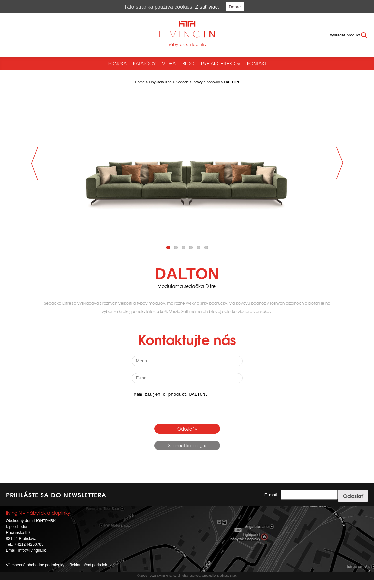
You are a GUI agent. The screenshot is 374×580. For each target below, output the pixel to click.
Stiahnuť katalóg (185, 445)
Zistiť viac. (207, 7)
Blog (188, 63)
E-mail (270, 494)
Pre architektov (221, 63)
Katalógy (144, 63)
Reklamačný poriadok (88, 565)
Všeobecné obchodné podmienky (35, 565)
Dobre (235, 6)
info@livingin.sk (32, 550)
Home (140, 82)
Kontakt (256, 63)
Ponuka (117, 63)
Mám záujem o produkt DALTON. (187, 401)
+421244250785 (29, 544)
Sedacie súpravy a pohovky (198, 82)
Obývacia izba (160, 82)
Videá (169, 63)
